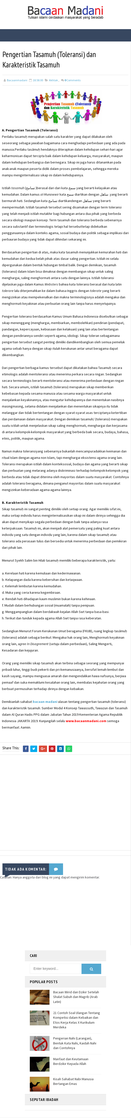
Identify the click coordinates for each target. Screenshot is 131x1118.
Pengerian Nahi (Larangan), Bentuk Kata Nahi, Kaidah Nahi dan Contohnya (74, 1043)
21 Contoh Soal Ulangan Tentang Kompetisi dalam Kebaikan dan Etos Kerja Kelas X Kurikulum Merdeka (76, 1020)
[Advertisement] (65, 804)
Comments (73, 81)
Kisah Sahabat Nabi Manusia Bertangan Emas (73, 1081)
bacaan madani (45, 702)
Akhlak (53, 81)
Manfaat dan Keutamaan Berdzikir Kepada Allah (70, 1061)
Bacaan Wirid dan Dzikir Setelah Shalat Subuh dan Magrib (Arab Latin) (76, 997)
